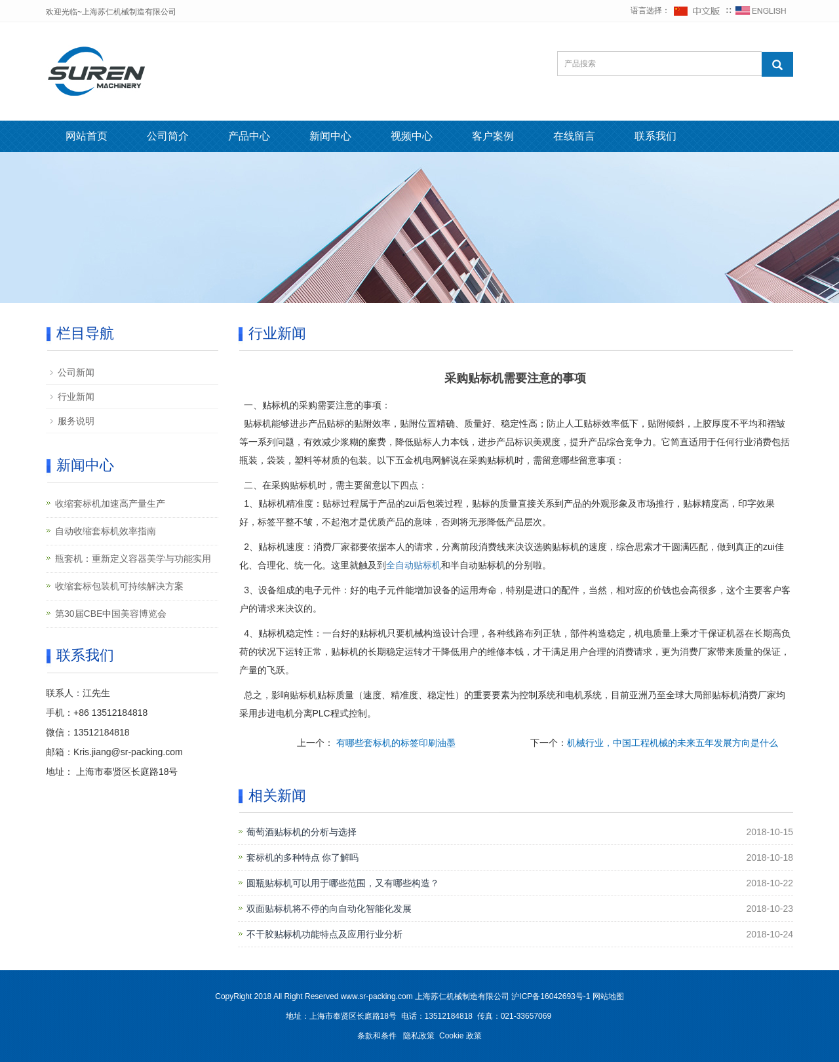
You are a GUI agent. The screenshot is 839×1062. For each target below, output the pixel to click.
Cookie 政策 (460, 1035)
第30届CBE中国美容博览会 (110, 613)
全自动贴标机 (413, 565)
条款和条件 (377, 1035)
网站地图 (608, 996)
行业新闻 (76, 396)
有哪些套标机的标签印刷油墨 (395, 743)
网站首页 (86, 136)
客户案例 (493, 136)
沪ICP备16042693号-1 (550, 996)
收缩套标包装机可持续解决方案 (119, 586)
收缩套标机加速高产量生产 (110, 503)
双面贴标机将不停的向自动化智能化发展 (329, 908)
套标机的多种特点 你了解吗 (302, 857)
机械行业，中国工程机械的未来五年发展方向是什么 (672, 743)
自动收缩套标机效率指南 (105, 531)
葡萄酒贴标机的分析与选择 (301, 832)
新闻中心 (330, 136)
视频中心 (412, 136)
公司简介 (168, 136)
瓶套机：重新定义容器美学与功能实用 (133, 558)
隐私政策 (419, 1035)
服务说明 (76, 421)
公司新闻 (76, 372)
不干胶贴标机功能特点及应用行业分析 (324, 934)
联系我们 (655, 136)
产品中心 (249, 136)
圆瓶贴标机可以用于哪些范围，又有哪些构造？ (342, 883)
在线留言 (574, 136)
